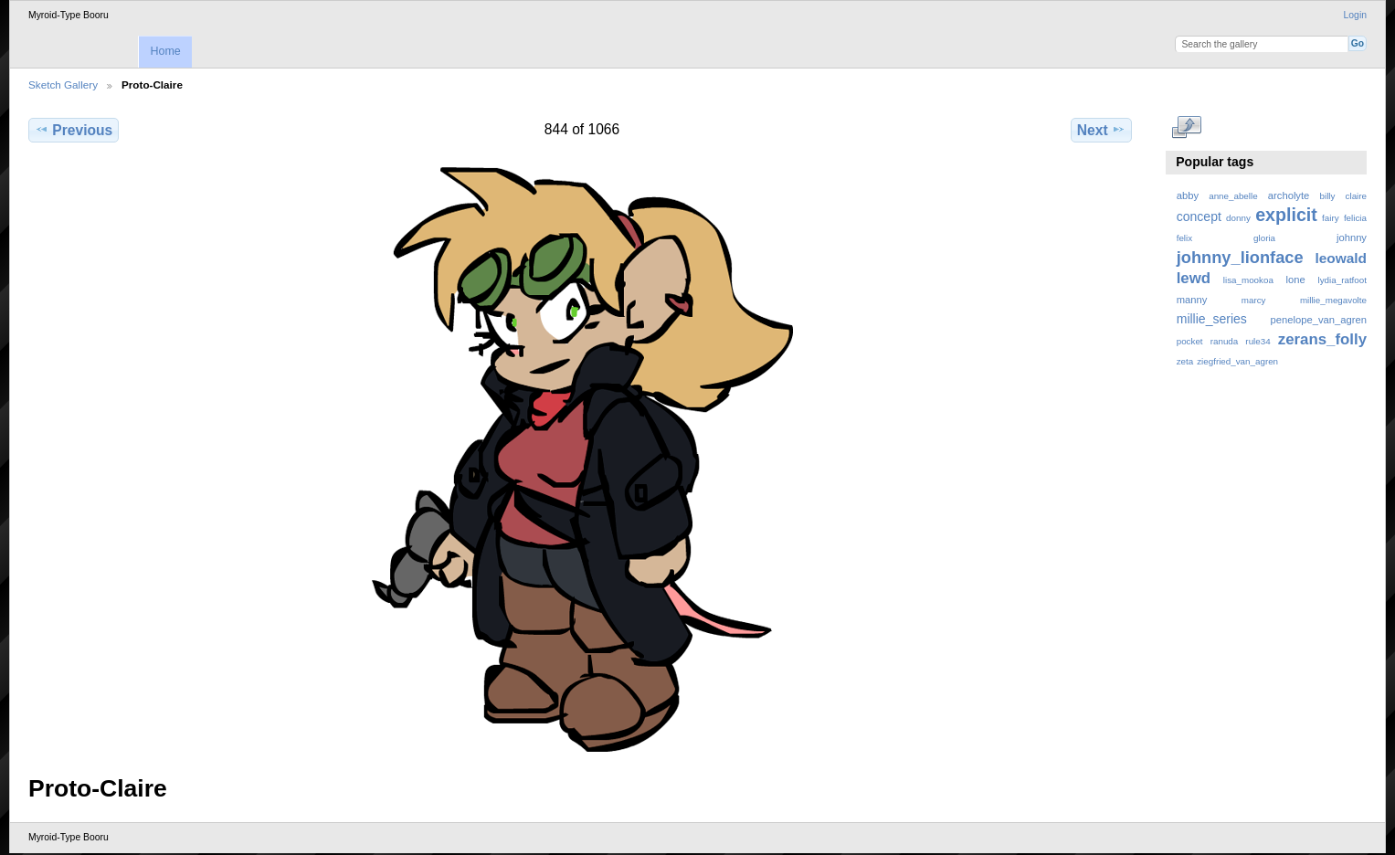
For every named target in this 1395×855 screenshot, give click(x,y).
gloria (1264, 238)
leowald (1341, 258)
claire (1356, 196)
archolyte (1289, 195)
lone (1295, 279)
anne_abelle (1233, 196)
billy (1328, 196)
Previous (73, 129)
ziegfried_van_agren (1237, 361)
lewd (1193, 278)
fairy (1330, 218)
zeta (1185, 361)
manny (1192, 299)
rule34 (1257, 341)
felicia (1355, 218)
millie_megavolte (1333, 300)
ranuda (1224, 341)
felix (1184, 238)
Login (1355, 15)
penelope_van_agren (1319, 319)
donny (1238, 218)
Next (1101, 129)
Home (165, 51)
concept (1199, 216)
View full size (1186, 128)
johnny (1352, 237)
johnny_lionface (1240, 257)
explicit (1286, 215)
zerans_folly (1322, 339)
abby (1188, 195)
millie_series (1212, 318)
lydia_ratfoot (1342, 280)
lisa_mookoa (1248, 280)
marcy (1254, 300)
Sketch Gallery (63, 84)
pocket (1190, 341)
